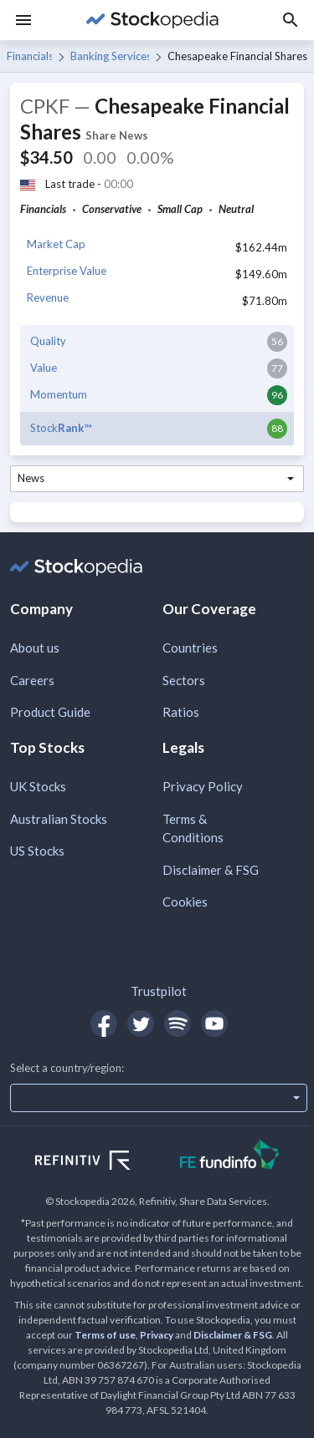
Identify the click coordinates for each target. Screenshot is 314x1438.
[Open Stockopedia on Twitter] (140, 1023)
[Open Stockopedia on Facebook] (103, 1023)
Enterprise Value (66, 270)
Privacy (156, 1335)
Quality (48, 341)
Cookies (185, 901)
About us (34, 647)
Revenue (48, 297)
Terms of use (105, 1335)
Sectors (183, 680)
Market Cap (56, 244)
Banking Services (109, 56)
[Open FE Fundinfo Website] (230, 1157)
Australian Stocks (58, 818)
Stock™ (60, 427)
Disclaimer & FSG (210, 869)
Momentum (58, 394)
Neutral (236, 209)
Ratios (180, 711)
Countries (190, 647)
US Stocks (37, 850)
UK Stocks (38, 786)
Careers (32, 680)
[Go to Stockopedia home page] (152, 20)
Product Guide (50, 711)
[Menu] (23, 20)
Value (43, 367)
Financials (29, 56)
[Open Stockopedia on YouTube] (214, 1023)
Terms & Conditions (193, 828)
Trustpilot (159, 990)
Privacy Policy (202, 786)
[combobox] (157, 478)
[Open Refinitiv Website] (101, 1162)
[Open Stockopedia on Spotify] (177, 1023)
